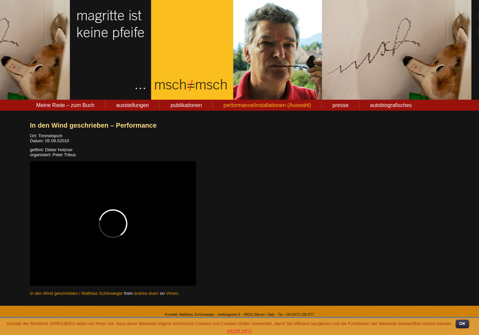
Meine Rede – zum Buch (65, 105)
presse (340, 105)
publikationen (186, 105)
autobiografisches (391, 105)
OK (462, 323)
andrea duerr (146, 293)
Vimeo (172, 293)
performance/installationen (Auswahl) (267, 105)
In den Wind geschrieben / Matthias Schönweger (76, 293)
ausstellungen (132, 105)
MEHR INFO (239, 330)
